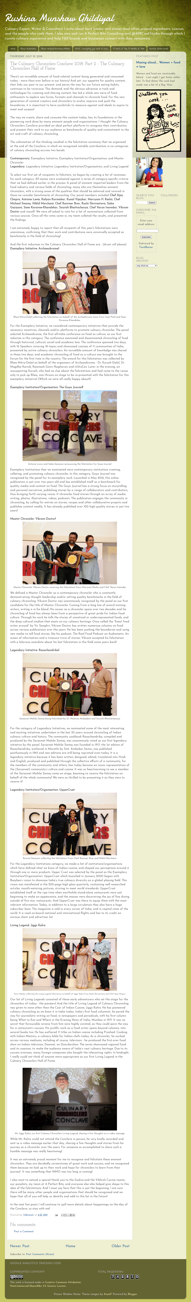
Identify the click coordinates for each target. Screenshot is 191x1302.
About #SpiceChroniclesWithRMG (55, 48)
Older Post (120, 1246)
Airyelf (108, 1294)
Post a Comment (24, 1231)
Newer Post (19, 1246)
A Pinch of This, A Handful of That (128, 48)
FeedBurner (146, 247)
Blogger (132, 1294)
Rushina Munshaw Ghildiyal (59, 18)
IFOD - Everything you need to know (91, 48)
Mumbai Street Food (158, 48)
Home (12, 48)
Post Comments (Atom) (40, 1254)
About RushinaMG (28, 48)
